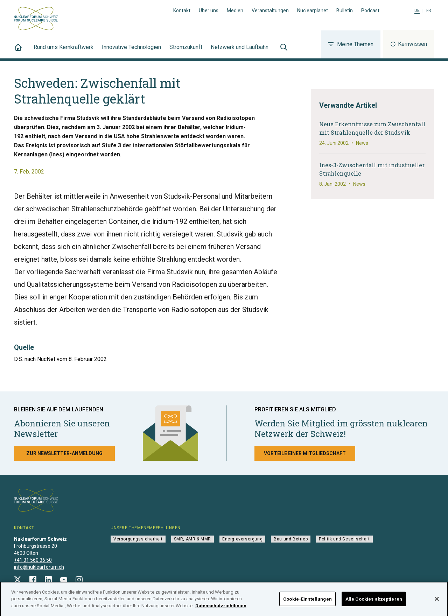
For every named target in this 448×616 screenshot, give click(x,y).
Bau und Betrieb (291, 539)
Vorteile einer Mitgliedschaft (305, 453)
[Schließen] (436, 601)
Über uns (208, 10)
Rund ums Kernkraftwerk (63, 51)
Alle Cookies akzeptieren (373, 601)
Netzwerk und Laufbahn (239, 51)
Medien (235, 10)
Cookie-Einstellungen (307, 601)
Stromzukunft (185, 51)
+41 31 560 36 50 (33, 560)
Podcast (370, 10)
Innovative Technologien (131, 51)
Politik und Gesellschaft (344, 539)
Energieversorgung (242, 539)
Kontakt (181, 10)
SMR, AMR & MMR (192, 539)
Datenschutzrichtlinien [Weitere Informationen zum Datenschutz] (220, 608)
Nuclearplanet (312, 10)
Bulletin (344, 10)
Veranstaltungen (270, 10)
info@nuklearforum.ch (39, 567)
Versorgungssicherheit (138, 539)
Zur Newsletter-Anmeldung (64, 453)
